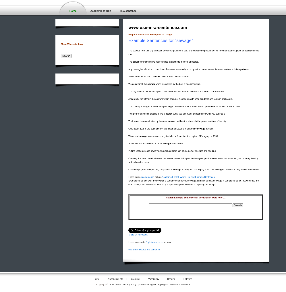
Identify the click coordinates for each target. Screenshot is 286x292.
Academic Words (100, 10)
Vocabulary (153, 279)
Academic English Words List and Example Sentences (188, 177)
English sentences (154, 242)
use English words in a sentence (144, 249)
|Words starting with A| (149, 284)
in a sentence (128, 10)
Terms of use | (116, 284)
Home (73, 10)
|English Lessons (168, 284)
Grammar (135, 279)
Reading (171, 279)
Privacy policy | (130, 284)
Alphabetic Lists (115, 279)
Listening (187, 279)
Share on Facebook (138, 234)
